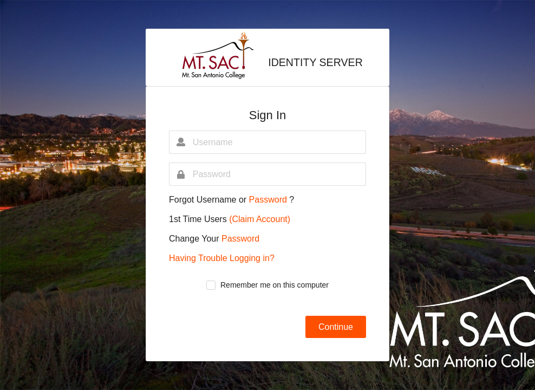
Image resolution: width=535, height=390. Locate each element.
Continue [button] (335, 327)
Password (269, 199)
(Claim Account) (259, 219)
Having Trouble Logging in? (222, 258)
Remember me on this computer (274, 285)
